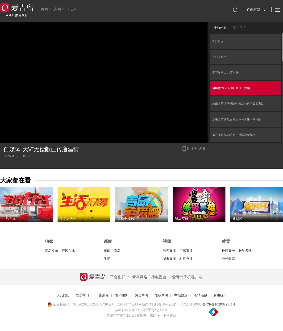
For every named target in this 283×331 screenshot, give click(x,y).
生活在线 (9, 218)
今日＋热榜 (219, 57)
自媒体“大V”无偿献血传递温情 (231, 88)
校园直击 (228, 251)
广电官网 (256, 10)
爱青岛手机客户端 (187, 277)
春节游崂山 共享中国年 (226, 72)
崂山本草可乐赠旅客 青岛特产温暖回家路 (238, 103)
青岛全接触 (125, 218)
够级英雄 (181, 218)
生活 (107, 259)
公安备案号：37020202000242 (73, 304)
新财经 (237, 218)
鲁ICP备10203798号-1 (218, 304)
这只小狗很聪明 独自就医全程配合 (233, 135)
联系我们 (82, 295)
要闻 (107, 251)
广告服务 (102, 295)
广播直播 (186, 251)
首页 (44, 9)
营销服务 (121, 295)
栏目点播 (186, 259)
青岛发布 (51, 251)
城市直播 (169, 259)
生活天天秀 (68, 218)
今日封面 (218, 41)
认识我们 (62, 295)
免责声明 (141, 295)
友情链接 (200, 295)
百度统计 (220, 295)
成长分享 (228, 259)
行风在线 (68, 251)
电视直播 (169, 251)
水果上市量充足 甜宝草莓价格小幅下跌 (236, 119)
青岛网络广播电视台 (149, 277)
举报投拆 (180, 295)
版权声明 (161, 295)
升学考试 (245, 251)
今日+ (71, 9)
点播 (57, 9)
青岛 (117, 251)
